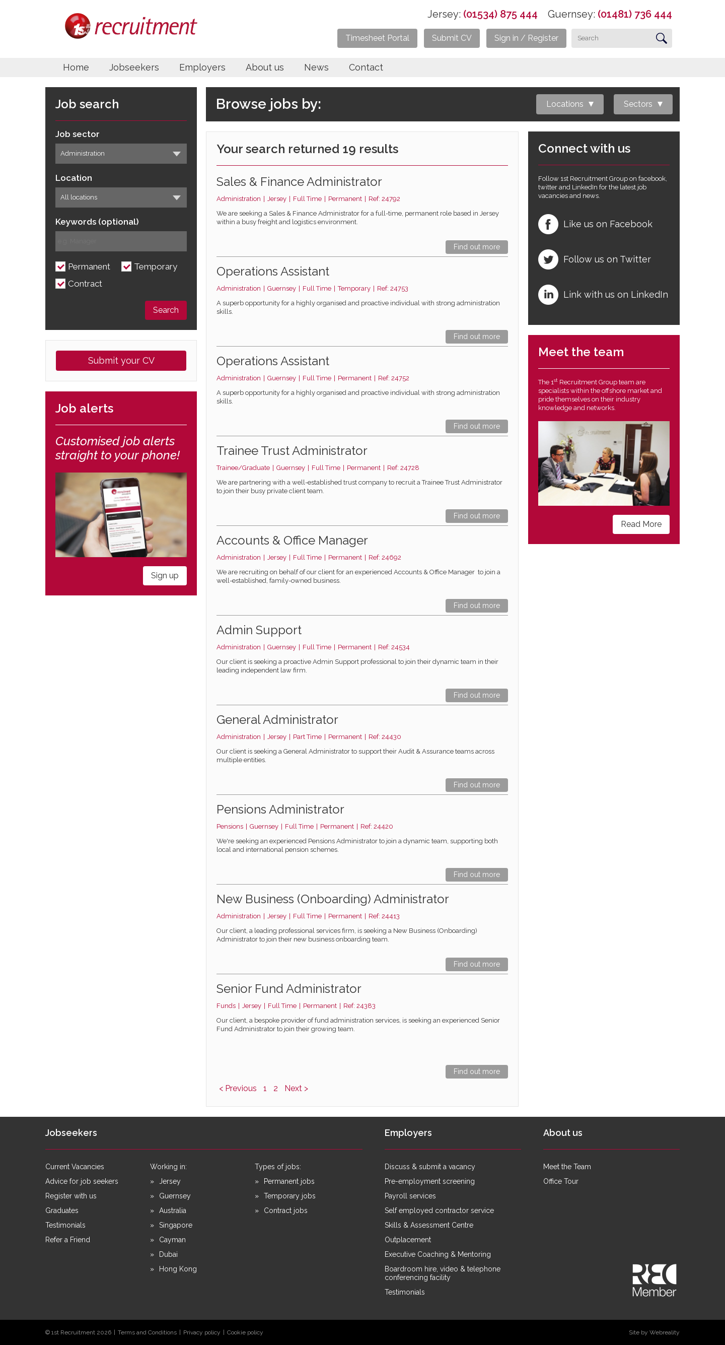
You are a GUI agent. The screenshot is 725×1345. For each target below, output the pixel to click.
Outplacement (408, 1240)
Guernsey (175, 1196)
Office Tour (560, 1181)
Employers (202, 67)
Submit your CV (121, 360)
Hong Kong (178, 1269)
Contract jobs (286, 1210)
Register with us (71, 1196)
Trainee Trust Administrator (292, 450)
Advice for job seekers (81, 1181)
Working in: (168, 1167)
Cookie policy (245, 1332)
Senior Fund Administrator (288, 988)
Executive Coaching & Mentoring (438, 1254)
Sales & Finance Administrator (299, 181)
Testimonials (65, 1225)
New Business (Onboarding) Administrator (332, 899)
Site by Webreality (654, 1332)
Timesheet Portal (377, 38)
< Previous (238, 1088)
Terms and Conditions (147, 1332)
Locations (565, 104)
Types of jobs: (278, 1167)
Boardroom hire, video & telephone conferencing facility (442, 1273)
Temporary (155, 266)
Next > (296, 1088)
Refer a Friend (67, 1240)
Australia (172, 1210)
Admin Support (259, 630)
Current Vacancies (74, 1167)
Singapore (175, 1225)
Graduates (62, 1210)
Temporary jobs (290, 1196)
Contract (85, 284)
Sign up (165, 575)
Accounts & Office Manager (292, 540)
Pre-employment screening (430, 1181)
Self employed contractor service (439, 1210)
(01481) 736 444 (635, 14)
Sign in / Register (526, 38)
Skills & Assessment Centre (429, 1225)
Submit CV (452, 38)
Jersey (170, 1181)
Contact (366, 67)
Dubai (168, 1254)
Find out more (477, 247)
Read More (641, 524)
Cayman (172, 1240)
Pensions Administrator (280, 809)
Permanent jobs (289, 1181)
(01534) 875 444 (500, 14)
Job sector (77, 134)
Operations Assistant (272, 271)
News (316, 67)
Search (166, 310)
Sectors (638, 104)
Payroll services (410, 1196)
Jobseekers (134, 67)
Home (76, 67)
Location (73, 178)
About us (265, 67)
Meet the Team (567, 1167)
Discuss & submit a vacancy (430, 1167)
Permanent (89, 266)
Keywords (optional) (97, 222)
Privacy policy (202, 1332)
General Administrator (277, 719)
